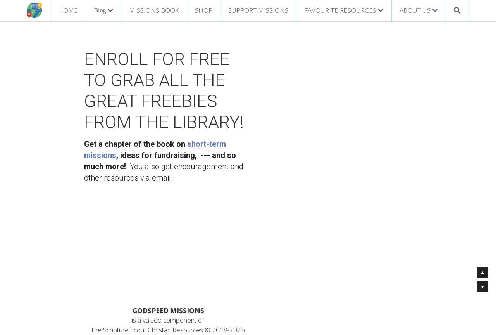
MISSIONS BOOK (154, 10)
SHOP (203, 10)
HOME (68, 10)
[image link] (34, 10)
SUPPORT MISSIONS (258, 10)
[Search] (457, 10)
